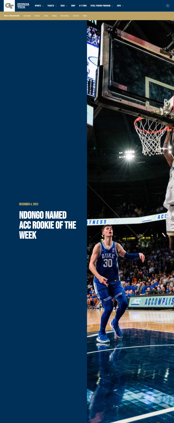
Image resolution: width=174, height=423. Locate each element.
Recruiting (65, 16)
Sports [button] (38, 5)
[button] (167, 5)
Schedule (27, 16)
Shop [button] (73, 5)
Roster (37, 16)
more (85, 16)
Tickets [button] (50, 5)
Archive (76, 16)
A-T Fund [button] (83, 5)
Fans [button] (63, 5)
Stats (46, 16)
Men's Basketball (11, 16)
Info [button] (119, 5)
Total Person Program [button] (100, 5)
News (54, 16)
